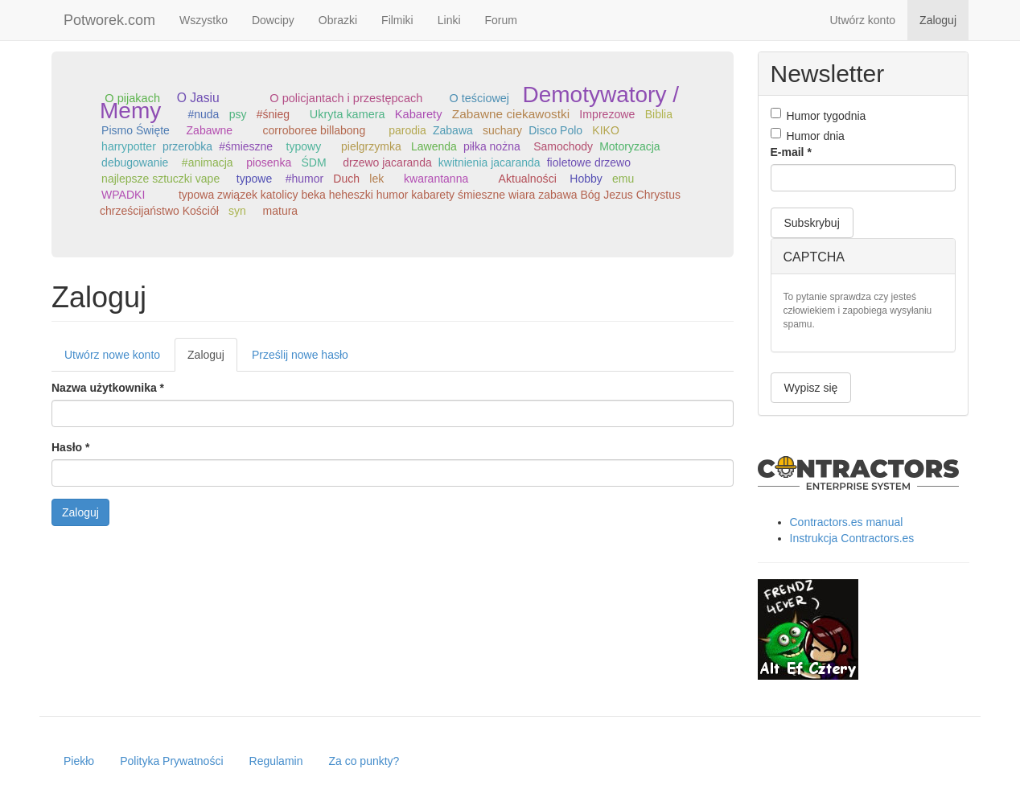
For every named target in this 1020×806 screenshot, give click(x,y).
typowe (254, 178)
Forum (501, 20)
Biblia (658, 114)
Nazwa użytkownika (107, 387)
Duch (346, 178)
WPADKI (123, 194)
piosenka (268, 162)
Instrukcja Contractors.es (852, 538)
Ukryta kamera (347, 114)
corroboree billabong (314, 130)
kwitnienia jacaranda (489, 162)
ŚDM (313, 162)
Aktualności (528, 178)
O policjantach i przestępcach (345, 98)
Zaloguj (937, 20)
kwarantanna (436, 178)
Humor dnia (808, 135)
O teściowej (479, 98)
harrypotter (128, 146)
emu (623, 178)
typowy (304, 146)
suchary (502, 130)
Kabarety (418, 114)
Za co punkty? (363, 761)
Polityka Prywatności (171, 761)
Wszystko (203, 20)
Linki (449, 20)
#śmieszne (246, 146)
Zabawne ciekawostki (511, 114)
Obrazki (338, 20)
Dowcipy (273, 20)
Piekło (79, 761)
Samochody (563, 146)
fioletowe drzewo (589, 162)
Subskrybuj (812, 222)
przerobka (187, 146)
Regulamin (276, 761)
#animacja (207, 162)
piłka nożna (491, 146)
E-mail (791, 152)
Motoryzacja (629, 146)
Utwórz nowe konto (112, 354)
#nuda (203, 114)
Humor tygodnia (818, 115)
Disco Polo (555, 130)
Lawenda (434, 146)
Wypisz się (811, 387)
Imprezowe (607, 114)
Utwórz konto (862, 20)
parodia (407, 130)
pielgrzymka (371, 146)
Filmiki (397, 20)
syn (237, 210)
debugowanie (134, 162)
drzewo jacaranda (387, 162)
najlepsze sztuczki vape (160, 178)
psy (238, 114)
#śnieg (273, 114)
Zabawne (210, 130)
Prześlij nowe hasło (300, 354)
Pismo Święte (135, 130)
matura (280, 210)
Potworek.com (109, 20)
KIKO (605, 130)
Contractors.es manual (846, 522)
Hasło (70, 447)
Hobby (586, 178)
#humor (304, 178)
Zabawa (453, 130)
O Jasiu (198, 98)
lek (376, 178)
